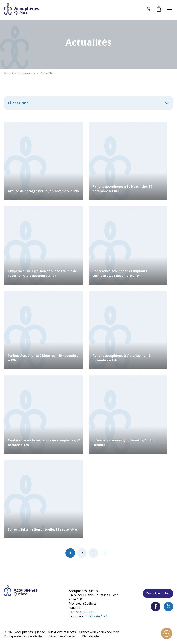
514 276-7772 (85, 612)
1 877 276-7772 (96, 616)
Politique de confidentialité (23, 636)
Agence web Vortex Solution (99, 632)
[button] (169, 9)
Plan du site (90, 636)
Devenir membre (158, 593)
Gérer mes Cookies (62, 636)
